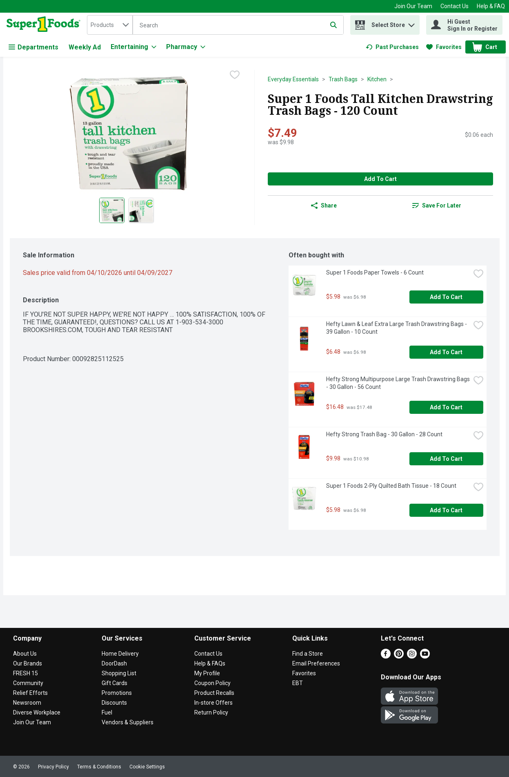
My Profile (207, 673)
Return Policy (211, 712)
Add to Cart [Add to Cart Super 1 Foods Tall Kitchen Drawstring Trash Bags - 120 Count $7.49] (380, 179)
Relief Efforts (30, 693)
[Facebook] (386, 656)
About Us (25, 653)
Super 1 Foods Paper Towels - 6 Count (375, 272)
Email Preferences (316, 663)
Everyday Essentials (293, 79)
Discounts (114, 702)
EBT (297, 683)
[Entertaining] (133, 47)
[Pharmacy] (185, 47)
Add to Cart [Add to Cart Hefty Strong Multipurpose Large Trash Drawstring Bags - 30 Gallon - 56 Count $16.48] (446, 407)
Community (28, 683)
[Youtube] (425, 656)
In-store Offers (213, 702)
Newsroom (27, 702)
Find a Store (307, 653)
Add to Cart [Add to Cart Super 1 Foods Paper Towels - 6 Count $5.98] (446, 297)
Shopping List (119, 673)
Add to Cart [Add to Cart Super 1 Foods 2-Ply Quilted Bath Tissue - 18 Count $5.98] (446, 510)
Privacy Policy (53, 767)
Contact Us (454, 6)
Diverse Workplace (36, 712)
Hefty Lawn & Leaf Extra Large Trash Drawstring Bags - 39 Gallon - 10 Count (397, 328)
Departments (33, 47)
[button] (411, 23)
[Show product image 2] (141, 210)
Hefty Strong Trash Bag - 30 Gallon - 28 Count (384, 434)
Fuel (107, 712)
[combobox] (110, 25)
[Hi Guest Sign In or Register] (464, 25)
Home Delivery (120, 653)
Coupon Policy (212, 683)
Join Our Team (413, 6)
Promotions (117, 693)
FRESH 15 (25, 673)
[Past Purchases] (392, 47)
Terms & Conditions (99, 767)
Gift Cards (114, 683)
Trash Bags (343, 79)
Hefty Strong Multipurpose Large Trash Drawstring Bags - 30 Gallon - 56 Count (398, 383)
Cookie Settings (147, 767)
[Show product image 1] (111, 210)
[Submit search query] (333, 24)
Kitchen (377, 79)
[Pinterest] (399, 656)
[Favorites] (443, 47)
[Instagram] (412, 656)
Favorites (304, 673)
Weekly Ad (85, 47)
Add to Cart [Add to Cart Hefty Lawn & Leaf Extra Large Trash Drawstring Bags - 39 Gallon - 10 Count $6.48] (446, 352)
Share (324, 205)
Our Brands (27, 663)
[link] (392, 47)
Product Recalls (214, 693)
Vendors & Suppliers (127, 722)
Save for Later (436, 205)
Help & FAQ (491, 6)
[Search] (238, 25)
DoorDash (114, 663)
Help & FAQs (209, 663)
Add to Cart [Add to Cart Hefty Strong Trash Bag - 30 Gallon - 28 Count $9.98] (446, 458)
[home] (45, 24)
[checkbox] (234, 75)
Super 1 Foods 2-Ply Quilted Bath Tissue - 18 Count (391, 485)
